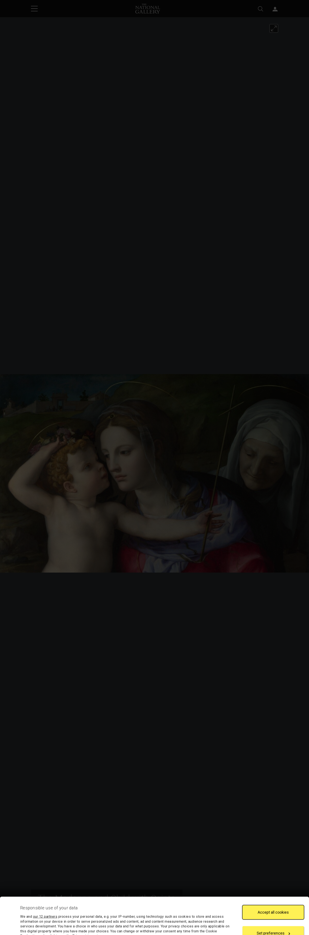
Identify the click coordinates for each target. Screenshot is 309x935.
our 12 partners (45, 882)
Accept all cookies (273, 877)
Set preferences (273, 898)
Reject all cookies (273, 919)
